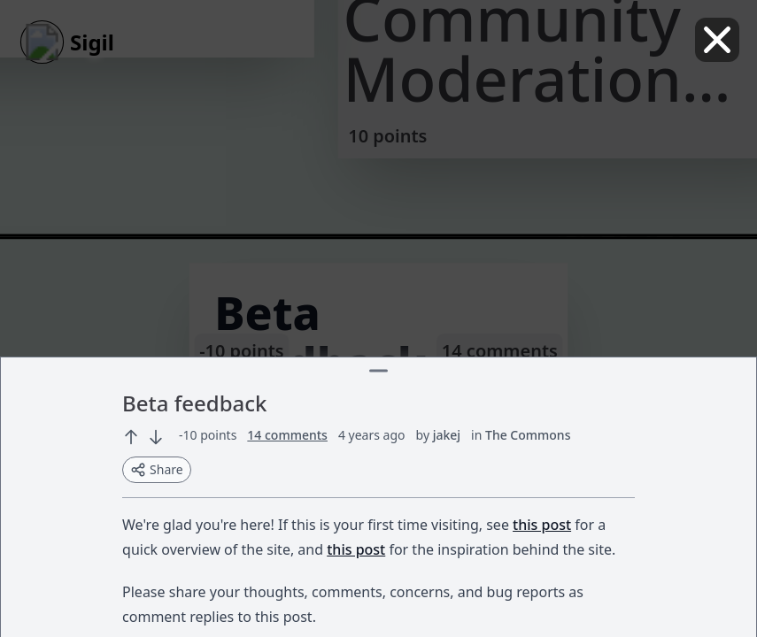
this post (542, 524)
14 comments (287, 434)
